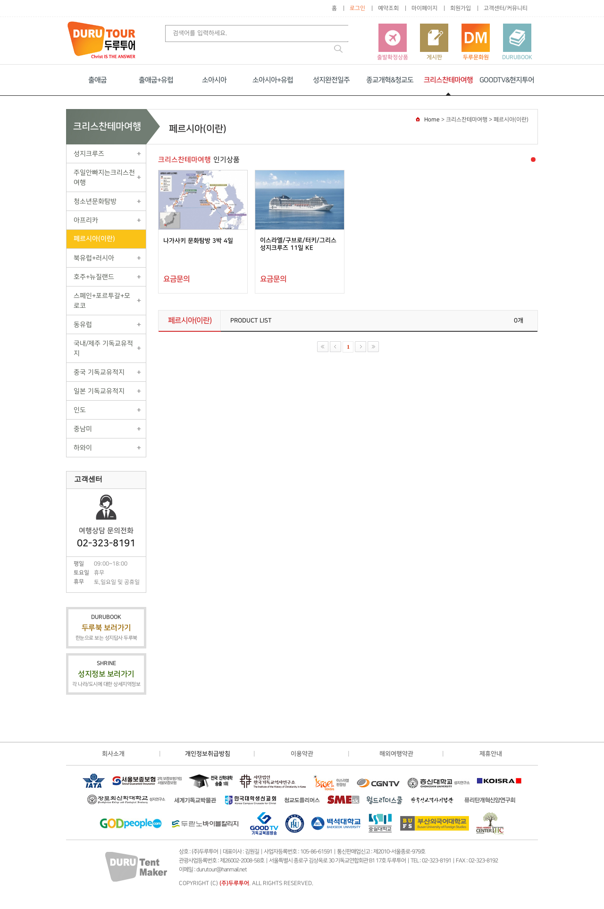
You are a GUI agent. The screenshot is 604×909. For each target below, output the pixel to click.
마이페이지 (424, 8)
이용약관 (302, 753)
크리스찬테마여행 (448, 80)
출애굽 (97, 80)
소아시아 (214, 80)
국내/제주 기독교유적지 (103, 348)
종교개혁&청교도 (389, 80)
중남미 (83, 428)
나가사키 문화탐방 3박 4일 (198, 240)
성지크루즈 (89, 153)
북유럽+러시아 (94, 257)
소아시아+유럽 (272, 80)
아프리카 (86, 220)
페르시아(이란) (94, 239)
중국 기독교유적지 (99, 372)
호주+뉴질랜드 (94, 276)
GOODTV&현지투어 (506, 80)
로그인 (357, 8)
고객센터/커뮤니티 (506, 8)
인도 (80, 409)
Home (432, 120)
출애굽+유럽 (156, 80)
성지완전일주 (331, 80)
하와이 (83, 447)
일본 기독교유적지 (99, 391)
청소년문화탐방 (95, 201)
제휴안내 (490, 753)
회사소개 (113, 753)
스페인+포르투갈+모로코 (102, 300)
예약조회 (388, 8)
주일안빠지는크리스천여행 (104, 177)
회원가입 (460, 8)
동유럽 (83, 324)
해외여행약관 (396, 753)
